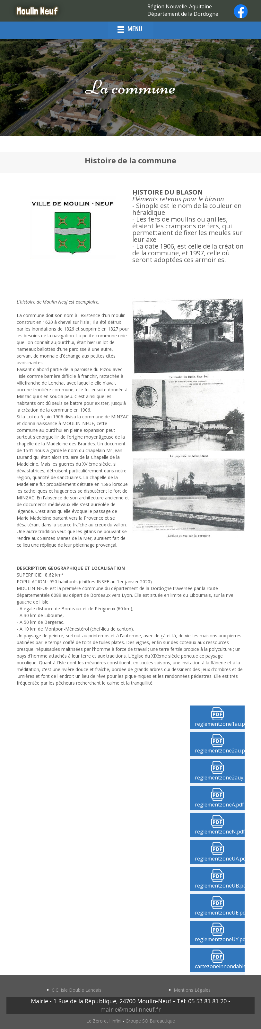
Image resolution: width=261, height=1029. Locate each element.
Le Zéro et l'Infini (103, 1021)
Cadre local (102, 834)
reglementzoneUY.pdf (220, 939)
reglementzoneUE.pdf (220, 912)
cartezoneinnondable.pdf (220, 966)
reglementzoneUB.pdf (220, 885)
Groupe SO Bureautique (150, 1021)
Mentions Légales (192, 990)
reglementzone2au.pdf (220, 750)
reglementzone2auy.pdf (220, 777)
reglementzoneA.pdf (219, 804)
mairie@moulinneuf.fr (130, 1009)
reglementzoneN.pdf (220, 831)
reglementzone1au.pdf (220, 723)
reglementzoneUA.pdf (220, 858)
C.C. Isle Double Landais (76, 990)
